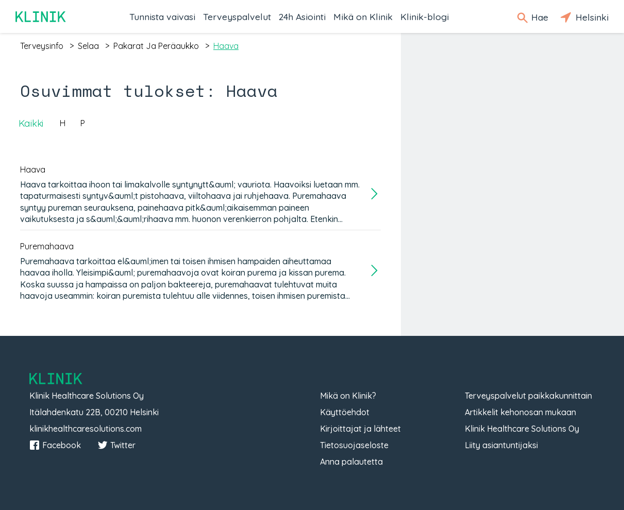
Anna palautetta (351, 461)
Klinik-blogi (424, 16)
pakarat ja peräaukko (156, 46)
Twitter (116, 445)
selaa (88, 46)
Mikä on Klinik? (348, 395)
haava (226, 46)
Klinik (41, 16)
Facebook (55, 445)
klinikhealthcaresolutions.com (85, 428)
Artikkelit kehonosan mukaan (520, 412)
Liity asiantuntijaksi (501, 445)
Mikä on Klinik (363, 16)
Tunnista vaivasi (162, 16)
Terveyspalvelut (237, 16)
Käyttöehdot (344, 412)
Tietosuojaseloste (354, 445)
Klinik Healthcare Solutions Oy (522, 428)
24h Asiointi (302, 16)
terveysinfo (41, 46)
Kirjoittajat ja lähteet (360, 428)
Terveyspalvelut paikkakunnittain (528, 395)
